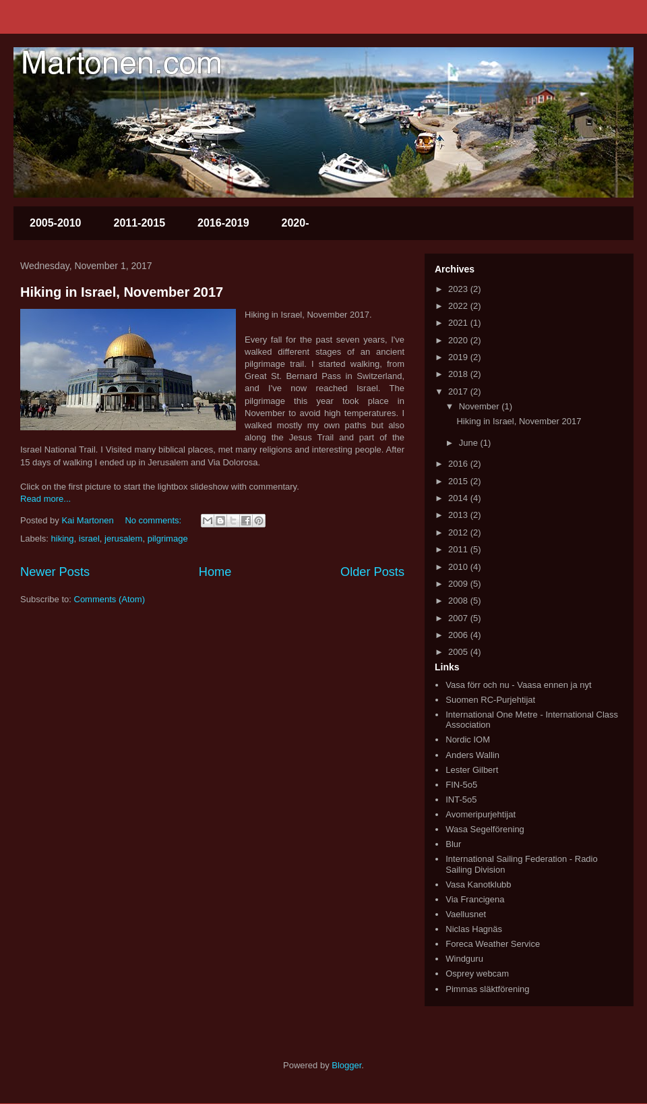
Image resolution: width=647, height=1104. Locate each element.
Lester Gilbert (471, 770)
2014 (459, 498)
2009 (459, 584)
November (480, 406)
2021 (459, 323)
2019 (459, 357)
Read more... (45, 499)
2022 (459, 306)
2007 (459, 618)
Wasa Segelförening (484, 829)
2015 (459, 481)
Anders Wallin (472, 755)
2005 (459, 652)
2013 (459, 515)
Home (215, 572)
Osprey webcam (477, 973)
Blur (453, 844)
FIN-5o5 (461, 785)
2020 (459, 340)
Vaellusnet (465, 914)
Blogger (346, 1065)
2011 (459, 549)
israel (89, 538)
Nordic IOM (467, 739)
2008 (459, 600)
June (470, 443)
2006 (459, 635)
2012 (459, 532)
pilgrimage (168, 538)
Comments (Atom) (109, 599)
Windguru (464, 959)
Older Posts (372, 572)
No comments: (154, 520)
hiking (62, 538)
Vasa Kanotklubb (478, 884)
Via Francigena (474, 899)
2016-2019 (223, 223)
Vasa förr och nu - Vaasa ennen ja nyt (518, 685)
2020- (295, 223)
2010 (459, 567)
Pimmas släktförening (487, 989)
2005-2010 (56, 223)
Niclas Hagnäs (473, 929)
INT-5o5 (460, 799)
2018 (459, 374)
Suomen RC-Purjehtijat (490, 700)
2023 (459, 289)
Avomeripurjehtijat (480, 814)
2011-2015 (140, 223)
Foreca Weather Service (492, 944)
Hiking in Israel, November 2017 (121, 292)
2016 (459, 464)
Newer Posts (55, 572)
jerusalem (123, 538)
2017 (459, 391)
